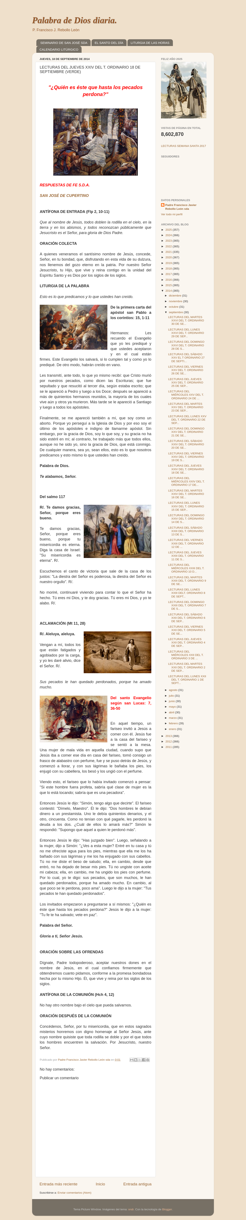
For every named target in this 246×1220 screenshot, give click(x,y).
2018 (169, 268)
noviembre (176, 301)
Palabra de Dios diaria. (74, 20)
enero (173, 729)
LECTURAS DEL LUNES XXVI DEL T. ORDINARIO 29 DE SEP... (186, 333)
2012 (169, 741)
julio (172, 695)
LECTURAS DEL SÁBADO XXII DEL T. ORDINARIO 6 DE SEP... (186, 618)
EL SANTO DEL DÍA (109, 43)
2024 (169, 235)
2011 (169, 747)
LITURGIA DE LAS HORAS (150, 43)
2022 (169, 246)
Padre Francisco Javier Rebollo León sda (181, 207)
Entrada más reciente (59, 1184)
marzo (173, 717)
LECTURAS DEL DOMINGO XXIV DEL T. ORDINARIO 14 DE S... (186, 519)
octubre (174, 306)
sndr (131, 1209)
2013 (169, 736)
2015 (169, 285)
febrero (174, 723)
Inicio (100, 1184)
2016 (169, 279)
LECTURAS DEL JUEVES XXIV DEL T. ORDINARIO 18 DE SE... (186, 469)
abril (172, 712)
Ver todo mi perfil (171, 214)
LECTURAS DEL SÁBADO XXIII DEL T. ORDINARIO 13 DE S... (186, 531)
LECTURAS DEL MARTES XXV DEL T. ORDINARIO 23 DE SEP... (185, 407)
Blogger (167, 1209)
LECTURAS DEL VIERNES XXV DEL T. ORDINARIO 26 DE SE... (185, 370)
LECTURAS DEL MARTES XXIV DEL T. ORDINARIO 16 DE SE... (186, 494)
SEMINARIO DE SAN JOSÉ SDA (63, 43)
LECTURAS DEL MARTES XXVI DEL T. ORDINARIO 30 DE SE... (186, 320)
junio (172, 701)
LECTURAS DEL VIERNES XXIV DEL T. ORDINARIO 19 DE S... (186, 457)
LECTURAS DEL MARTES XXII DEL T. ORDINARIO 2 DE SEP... (186, 667)
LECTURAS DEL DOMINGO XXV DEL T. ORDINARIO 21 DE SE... (186, 432)
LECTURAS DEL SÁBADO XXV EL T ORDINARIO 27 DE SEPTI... (186, 358)
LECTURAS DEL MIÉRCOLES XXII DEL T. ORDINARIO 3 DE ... (186, 655)
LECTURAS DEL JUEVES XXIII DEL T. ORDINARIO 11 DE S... (186, 556)
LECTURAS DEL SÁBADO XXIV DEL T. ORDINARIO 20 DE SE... (186, 444)
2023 (169, 240)
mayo (173, 706)
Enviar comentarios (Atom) (75, 1192)
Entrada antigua (137, 1184)
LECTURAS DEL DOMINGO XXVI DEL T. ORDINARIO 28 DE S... (186, 345)
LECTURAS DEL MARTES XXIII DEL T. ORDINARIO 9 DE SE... (187, 581)
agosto (173, 690)
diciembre (175, 295)
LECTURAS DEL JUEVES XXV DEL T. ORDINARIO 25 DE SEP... (185, 382)
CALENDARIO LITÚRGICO (59, 49)
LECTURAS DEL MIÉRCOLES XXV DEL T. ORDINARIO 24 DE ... (186, 395)
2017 (169, 274)
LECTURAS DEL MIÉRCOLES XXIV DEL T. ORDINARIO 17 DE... (186, 481)
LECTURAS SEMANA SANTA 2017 (183, 146)
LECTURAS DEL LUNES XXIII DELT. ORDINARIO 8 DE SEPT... (186, 593)
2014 (169, 290)
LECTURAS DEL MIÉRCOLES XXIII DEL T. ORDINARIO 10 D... (186, 568)
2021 (169, 251)
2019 (169, 263)
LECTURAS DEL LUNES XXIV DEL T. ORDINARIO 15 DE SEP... (186, 506)
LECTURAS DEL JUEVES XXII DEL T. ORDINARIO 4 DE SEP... (186, 642)
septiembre (176, 312)
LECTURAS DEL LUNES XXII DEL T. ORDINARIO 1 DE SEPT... (187, 680)
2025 (169, 229)
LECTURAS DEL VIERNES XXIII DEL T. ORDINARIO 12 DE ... (186, 543)
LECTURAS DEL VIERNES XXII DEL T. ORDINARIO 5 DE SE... (186, 630)
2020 (169, 257)
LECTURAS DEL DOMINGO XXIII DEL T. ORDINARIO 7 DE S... (187, 605)
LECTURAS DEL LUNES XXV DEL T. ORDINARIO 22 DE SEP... (187, 420)
